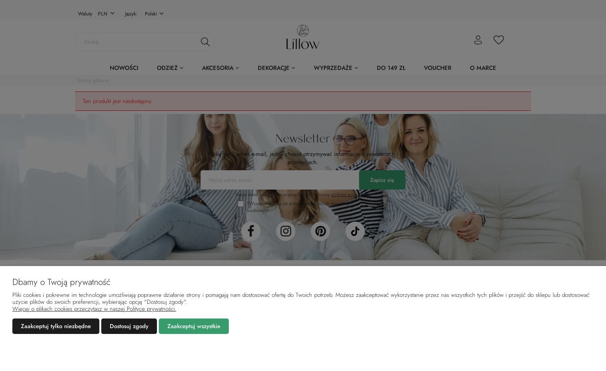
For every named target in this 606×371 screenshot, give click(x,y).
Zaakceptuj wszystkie (193, 326)
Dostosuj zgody (129, 326)
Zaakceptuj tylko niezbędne (56, 326)
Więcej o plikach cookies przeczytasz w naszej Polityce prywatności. (94, 309)
